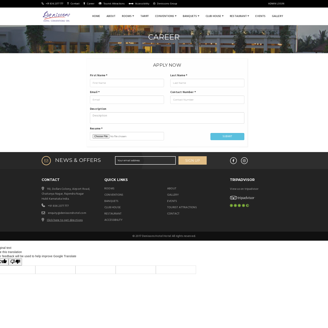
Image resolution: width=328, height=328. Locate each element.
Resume (96, 129)
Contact (74, 4)
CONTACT (173, 213)
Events (260, 16)
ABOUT (171, 188)
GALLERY (173, 194)
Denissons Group (167, 4)
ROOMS (128, 16)
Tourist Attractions (114, 4)
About (111, 16)
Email (95, 92)
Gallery (277, 16)
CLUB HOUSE (215, 16)
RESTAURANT (239, 16)
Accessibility (142, 4)
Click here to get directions (65, 220)
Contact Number (183, 92)
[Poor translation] (15, 262)
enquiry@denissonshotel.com (67, 213)
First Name (98, 76)
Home (96, 16)
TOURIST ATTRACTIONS (182, 207)
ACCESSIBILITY (113, 220)
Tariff (144, 16)
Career (90, 4)
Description (98, 109)
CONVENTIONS (166, 16)
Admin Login (276, 4)
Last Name (178, 76)
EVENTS (172, 201)
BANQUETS (191, 16)
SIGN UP (192, 161)
